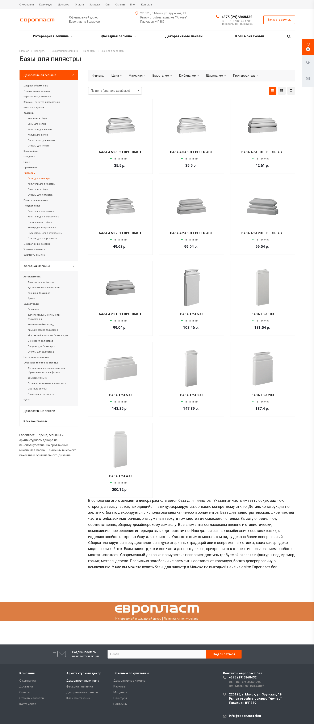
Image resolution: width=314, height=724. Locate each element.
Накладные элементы (36, 357)
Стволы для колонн (39, 145)
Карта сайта (27, 704)
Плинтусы (120, 698)
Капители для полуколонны (43, 216)
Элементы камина (34, 255)
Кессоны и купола (34, 107)
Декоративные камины (37, 91)
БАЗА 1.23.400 (120, 476)
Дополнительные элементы (44, 287)
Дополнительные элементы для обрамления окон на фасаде (46, 370)
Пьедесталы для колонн (41, 140)
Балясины (33, 309)
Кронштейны (31, 151)
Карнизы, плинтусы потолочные (42, 102)
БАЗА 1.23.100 (262, 314)
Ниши (27, 162)
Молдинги (29, 156)
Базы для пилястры (39, 178)
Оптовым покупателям (131, 673)
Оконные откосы (37, 388)
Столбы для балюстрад (41, 351)
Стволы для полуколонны (42, 238)
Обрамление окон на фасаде (41, 362)
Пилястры (29, 173)
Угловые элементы (35, 249)
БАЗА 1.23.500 (120, 395)
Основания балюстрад (40, 341)
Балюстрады (31, 304)
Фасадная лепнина (118, 36)
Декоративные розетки (37, 244)
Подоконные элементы (41, 394)
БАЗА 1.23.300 (191, 395)
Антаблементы (32, 276)
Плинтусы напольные (36, 200)
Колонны (29, 113)
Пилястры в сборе (38, 189)
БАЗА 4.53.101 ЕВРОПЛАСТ (262, 152)
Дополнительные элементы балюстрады (44, 317)
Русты (27, 399)
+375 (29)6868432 (236, 17)
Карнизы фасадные (39, 293)
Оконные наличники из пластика (47, 383)
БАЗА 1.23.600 (191, 314)
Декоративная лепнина (40, 75)
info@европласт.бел (245, 716)
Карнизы (119, 686)
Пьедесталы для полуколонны (45, 233)
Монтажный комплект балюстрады (48, 335)
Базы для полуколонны (41, 211)
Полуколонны (32, 205)
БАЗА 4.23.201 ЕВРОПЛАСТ (262, 233)
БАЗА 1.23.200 (262, 395)
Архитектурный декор (83, 673)
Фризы (31, 298)
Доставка (26, 686)
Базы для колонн (37, 124)
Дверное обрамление (36, 85)
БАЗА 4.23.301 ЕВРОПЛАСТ (191, 233)
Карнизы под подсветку (37, 96)
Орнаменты (30, 167)
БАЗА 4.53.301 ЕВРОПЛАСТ (191, 152)
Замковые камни (37, 377)
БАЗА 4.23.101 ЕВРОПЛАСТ (120, 314)
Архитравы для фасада (41, 282)
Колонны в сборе (37, 118)
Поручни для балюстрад (41, 346)
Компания (27, 673)
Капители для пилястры (41, 184)
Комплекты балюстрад (41, 324)
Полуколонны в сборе (40, 222)
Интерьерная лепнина (53, 36)
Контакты (242, 673)
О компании (27, 680)
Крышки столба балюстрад (43, 330)
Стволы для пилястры (40, 194)
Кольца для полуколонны (42, 227)
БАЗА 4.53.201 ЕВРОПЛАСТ (120, 233)
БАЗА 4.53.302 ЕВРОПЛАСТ (120, 152)
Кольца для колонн (38, 134)
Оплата (24, 692)
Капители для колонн (40, 129)
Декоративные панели (183, 36)
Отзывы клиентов (31, 698)
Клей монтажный (249, 36)
